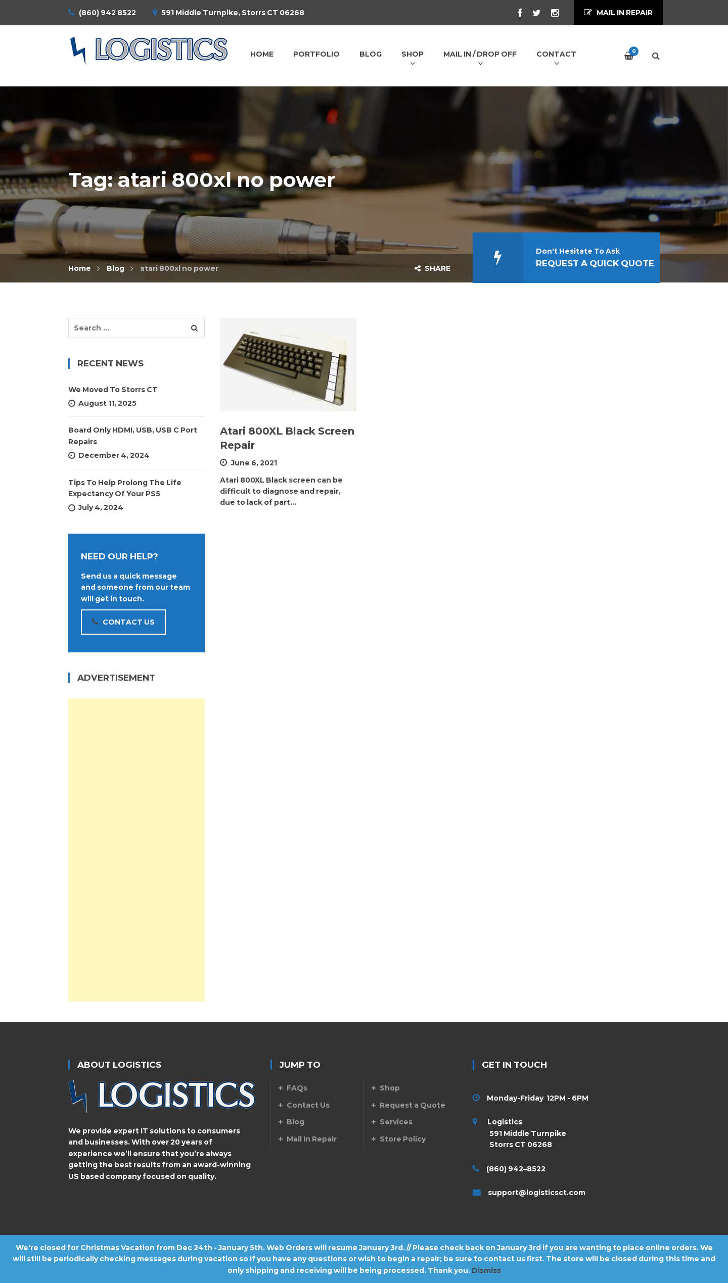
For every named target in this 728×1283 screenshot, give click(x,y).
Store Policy (403, 1139)
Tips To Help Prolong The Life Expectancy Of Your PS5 (124, 488)
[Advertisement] (136, 850)
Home (79, 268)
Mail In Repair (312, 1139)
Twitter (531, 13)
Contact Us (308, 1105)
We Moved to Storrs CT (113, 389)
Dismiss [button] (486, 1270)
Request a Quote (412, 1105)
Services (396, 1121)
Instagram (550, 13)
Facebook (514, 13)
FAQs (297, 1087)
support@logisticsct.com (536, 1192)
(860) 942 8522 (107, 12)
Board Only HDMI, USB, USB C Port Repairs (132, 435)
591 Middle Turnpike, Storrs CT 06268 (232, 12)
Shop (390, 1087)
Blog (115, 268)
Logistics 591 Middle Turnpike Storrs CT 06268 (519, 1133)
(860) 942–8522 (515, 1168)
